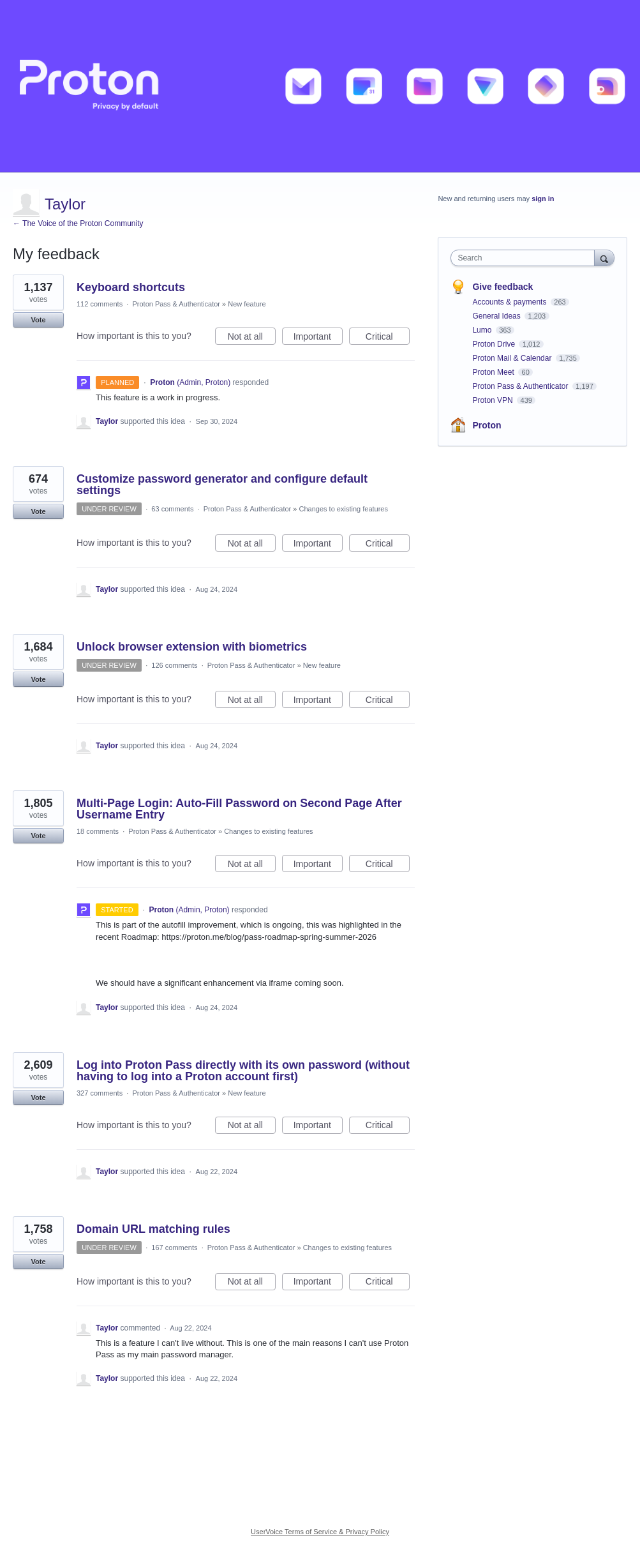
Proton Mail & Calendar (512, 358)
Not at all (252, 338)
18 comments (98, 831)
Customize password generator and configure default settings (222, 484)
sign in (543, 198)
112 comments (100, 304)
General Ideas (497, 316)
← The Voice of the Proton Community (78, 223)
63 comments (172, 509)
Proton (486, 425)
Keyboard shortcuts (131, 287)
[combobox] (525, 257)
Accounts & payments (510, 302)
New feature (246, 304)
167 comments (174, 1247)
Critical (388, 338)
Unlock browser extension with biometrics (192, 646)
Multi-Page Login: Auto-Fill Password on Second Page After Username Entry (239, 809)
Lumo (482, 330)
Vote (38, 320)
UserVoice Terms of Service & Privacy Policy (320, 1531)
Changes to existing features (343, 509)
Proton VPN (493, 400)
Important (318, 338)
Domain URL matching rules (153, 1229)
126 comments (174, 665)
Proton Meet (494, 372)
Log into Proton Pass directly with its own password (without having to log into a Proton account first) (243, 1071)
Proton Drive (494, 344)
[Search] (604, 258)
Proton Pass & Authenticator (176, 304)
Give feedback (502, 287)
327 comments (100, 1093)
